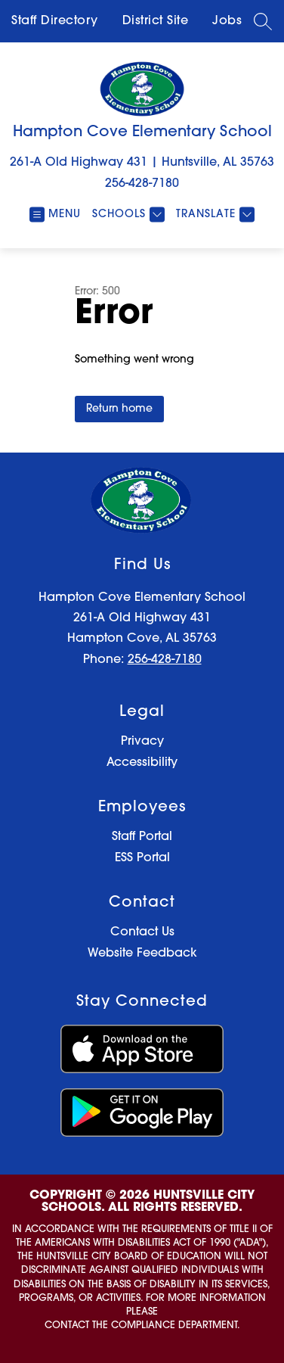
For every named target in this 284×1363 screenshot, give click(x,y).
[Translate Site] (213, 214)
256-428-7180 (142, 184)
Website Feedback (142, 954)
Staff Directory (54, 21)
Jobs (227, 21)
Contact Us (142, 932)
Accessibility (142, 763)
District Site (155, 21)
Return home (119, 409)
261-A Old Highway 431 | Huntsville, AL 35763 (142, 163)
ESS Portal (142, 858)
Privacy (142, 742)
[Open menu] (55, 214)
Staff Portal (142, 837)
